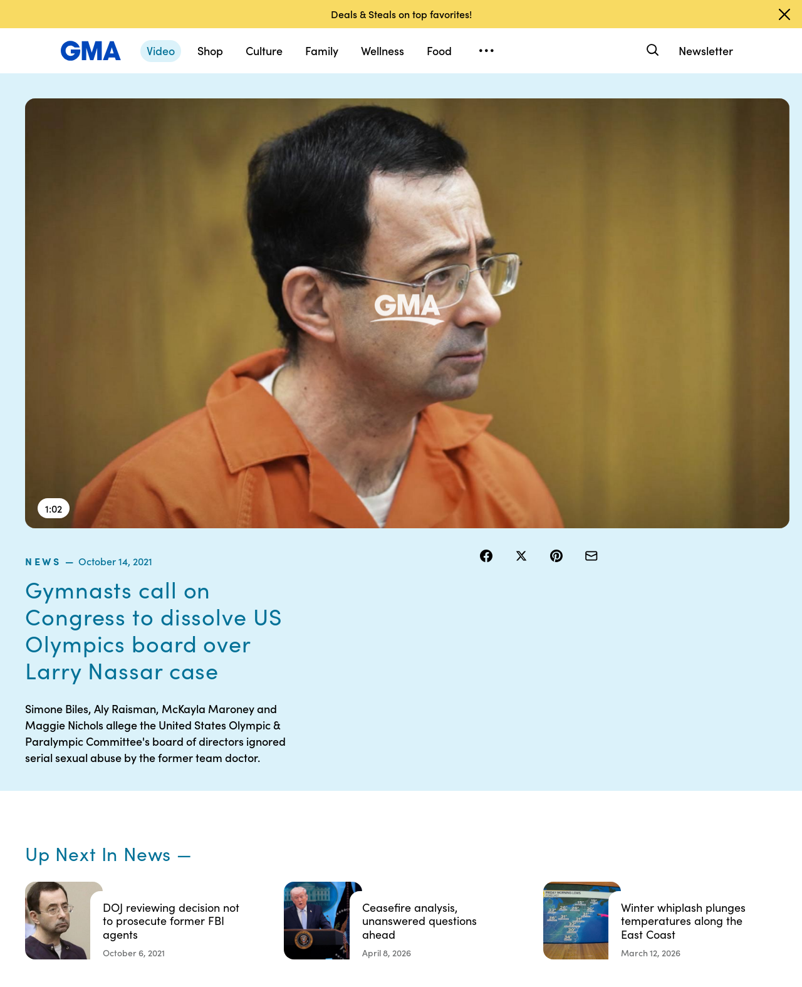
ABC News (582, 767)
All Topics (580, 834)
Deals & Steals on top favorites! (401, 14)
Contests (385, 744)
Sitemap (675, 744)
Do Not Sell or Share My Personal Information (407, 823)
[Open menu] (486, 50)
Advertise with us (401, 891)
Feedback (484, 857)
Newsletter (706, 50)
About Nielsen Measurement (492, 806)
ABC (571, 789)
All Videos (581, 812)
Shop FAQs (583, 744)
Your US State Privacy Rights (492, 750)
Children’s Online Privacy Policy (401, 863)
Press (476, 834)
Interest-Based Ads (504, 778)
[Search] (651, 50)
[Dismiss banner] (784, 14)
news (494, 106)
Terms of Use (393, 767)
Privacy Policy (395, 789)
